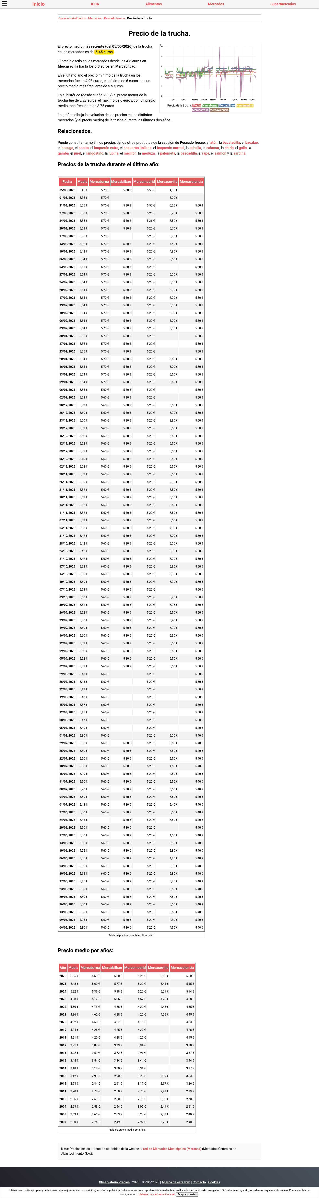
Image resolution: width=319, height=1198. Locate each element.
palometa (167, 153)
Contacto (199, 1182)
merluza (148, 153)
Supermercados (283, 4)
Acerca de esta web (176, 1182)
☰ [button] (5, 4)
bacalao (251, 143)
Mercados (216, 4)
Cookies (214, 1182)
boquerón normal (170, 148)
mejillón (130, 153)
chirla (229, 148)
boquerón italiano (137, 148)
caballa (195, 148)
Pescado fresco (114, 18)
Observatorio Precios (114, 1182)
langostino (94, 153)
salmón (220, 153)
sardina (240, 153)
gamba (63, 153)
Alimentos (153, 4)
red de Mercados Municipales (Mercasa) (172, 1149)
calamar (212, 148)
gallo (243, 148)
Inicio (38, 4)
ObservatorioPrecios (72, 18)
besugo (67, 148)
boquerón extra (106, 148)
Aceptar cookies (187, 1194)
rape (205, 153)
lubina (113, 153)
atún (213, 143)
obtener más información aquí (157, 1194)
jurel (77, 153)
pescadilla (188, 153)
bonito (84, 148)
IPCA (95, 4)
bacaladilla (231, 143)
